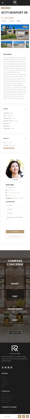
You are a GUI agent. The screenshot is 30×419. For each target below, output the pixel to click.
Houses (8, 8)
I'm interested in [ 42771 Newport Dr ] (15, 222)
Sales (3, 8)
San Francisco (9, 142)
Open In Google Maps (9, 148)
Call (15, 236)
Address (6, 138)
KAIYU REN (10, 185)
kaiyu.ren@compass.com (14, 192)
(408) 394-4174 (11, 190)
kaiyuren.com (11, 195)
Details (5, 109)
